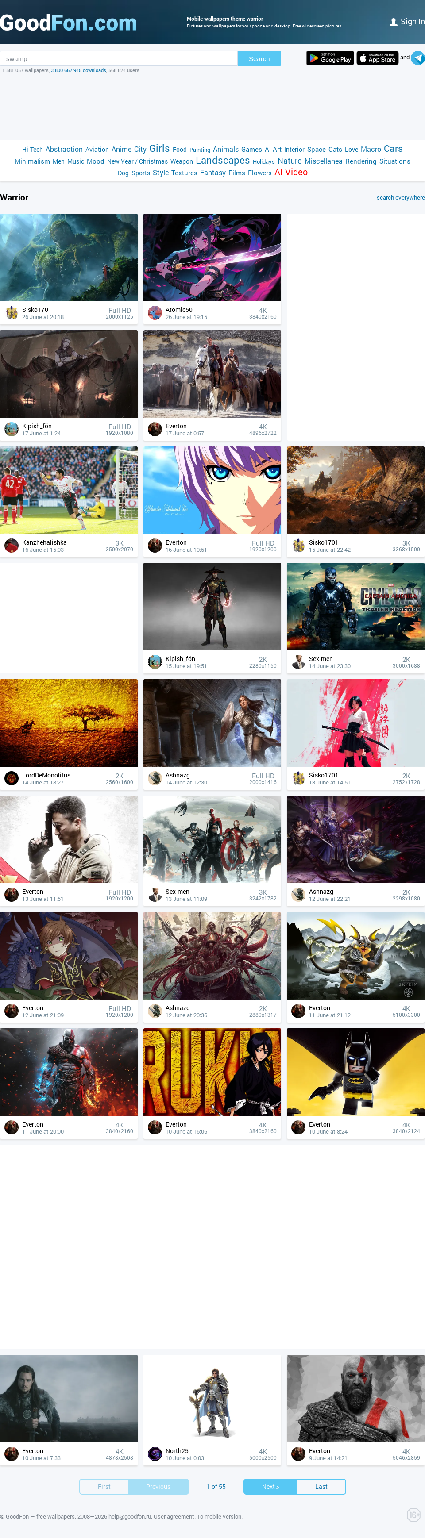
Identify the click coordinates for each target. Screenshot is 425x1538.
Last (321, 1486)
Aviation (97, 149)
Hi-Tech (32, 149)
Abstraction (64, 149)
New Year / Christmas (137, 161)
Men (59, 161)
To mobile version (219, 1516)
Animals (226, 149)
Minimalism (32, 161)
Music (75, 161)
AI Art (273, 149)
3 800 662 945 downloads (78, 70)
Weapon (181, 161)
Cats (335, 149)
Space (316, 149)
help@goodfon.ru (129, 1516)
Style (161, 172)
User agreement (174, 1516)
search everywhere (401, 197)
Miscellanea (324, 160)
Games (251, 149)
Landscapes (223, 160)
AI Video (291, 172)
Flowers (260, 172)
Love (351, 149)
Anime (121, 149)
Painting (199, 150)
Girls (159, 148)
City (140, 149)
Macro (371, 149)
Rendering (361, 161)
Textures (184, 172)
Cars (393, 148)
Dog (123, 173)
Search (259, 58)
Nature (290, 161)
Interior (294, 149)
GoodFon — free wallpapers (40, 1516)
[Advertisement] (212, 106)
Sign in (407, 21)
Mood (95, 161)
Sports (140, 173)
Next (271, 1486)
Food (180, 149)
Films (236, 172)
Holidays (264, 161)
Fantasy (213, 172)
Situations (394, 161)
